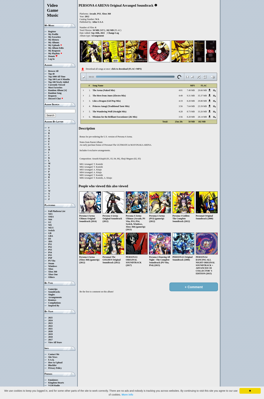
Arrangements (55, 297)
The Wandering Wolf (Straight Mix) (109, 111)
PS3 (50, 249)
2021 (50, 328)
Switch (51, 230)
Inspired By (53, 305)
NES (50, 214)
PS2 (50, 247)
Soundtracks (54, 292)
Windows (52, 266)
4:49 (181, 95)
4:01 (181, 90)
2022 (50, 326)
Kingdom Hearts (56, 382)
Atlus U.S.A (97, 22)
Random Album (55, 90)
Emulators (53, 380)
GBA (50, 236)
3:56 (181, 106)
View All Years (55, 342)
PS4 (50, 252)
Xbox (50, 269)
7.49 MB (191, 90)
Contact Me (53, 354)
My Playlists (55, 53)
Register (52, 31)
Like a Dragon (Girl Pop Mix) (107, 101)
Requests (52, 96)
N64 (50, 219)
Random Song (54, 93)
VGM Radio (54, 385)
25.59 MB (202, 106)
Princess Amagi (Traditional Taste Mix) (111, 106)
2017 (50, 339)
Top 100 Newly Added (58, 82)
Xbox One (53, 274)
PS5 (50, 255)
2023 (50, 323)
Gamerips (53, 289)
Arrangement (97, 35)
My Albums (53, 42)
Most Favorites (55, 87)
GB (49, 233)
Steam (51, 263)
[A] (65, 90)
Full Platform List (56, 211)
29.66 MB (202, 90)
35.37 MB (202, 95)
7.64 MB (191, 106)
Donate (53, 56)
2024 (50, 320)
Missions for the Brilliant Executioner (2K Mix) (115, 117)
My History (53, 39)
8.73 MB (191, 111)
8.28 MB (191, 117)
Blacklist (52, 365)
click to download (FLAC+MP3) (126, 69)
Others (51, 277)
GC (50, 222)
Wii (50, 225)
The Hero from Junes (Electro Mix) (109, 95)
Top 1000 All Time (56, 76)
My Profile (53, 34)
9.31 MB (191, 95)
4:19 (181, 101)
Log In (51, 59)
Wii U (51, 227)
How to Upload (55, 362)
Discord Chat (55, 98)
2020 (50, 331)
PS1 (50, 244)
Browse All (53, 71)
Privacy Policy (55, 368)
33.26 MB (202, 111)
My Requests (54, 50)
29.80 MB (202, 101)
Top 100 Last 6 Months (59, 79)
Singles (51, 294)
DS (49, 238)
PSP (50, 258)
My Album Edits (56, 48)
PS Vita (51, 260)
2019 (50, 334)
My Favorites (54, 37)
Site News (52, 357)
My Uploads (55, 45)
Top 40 (51, 74)
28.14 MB (202, 117)
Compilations (54, 303)
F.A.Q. (51, 360)
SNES (51, 216)
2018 (50, 337)
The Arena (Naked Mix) (104, 90)
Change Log (113, 33)
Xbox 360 (52, 271)
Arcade (92, 13)
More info (127, 394)
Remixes (52, 300)
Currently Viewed (56, 85)
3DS (50, 241)
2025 (50, 317)
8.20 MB (191, 101)
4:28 (181, 111)
